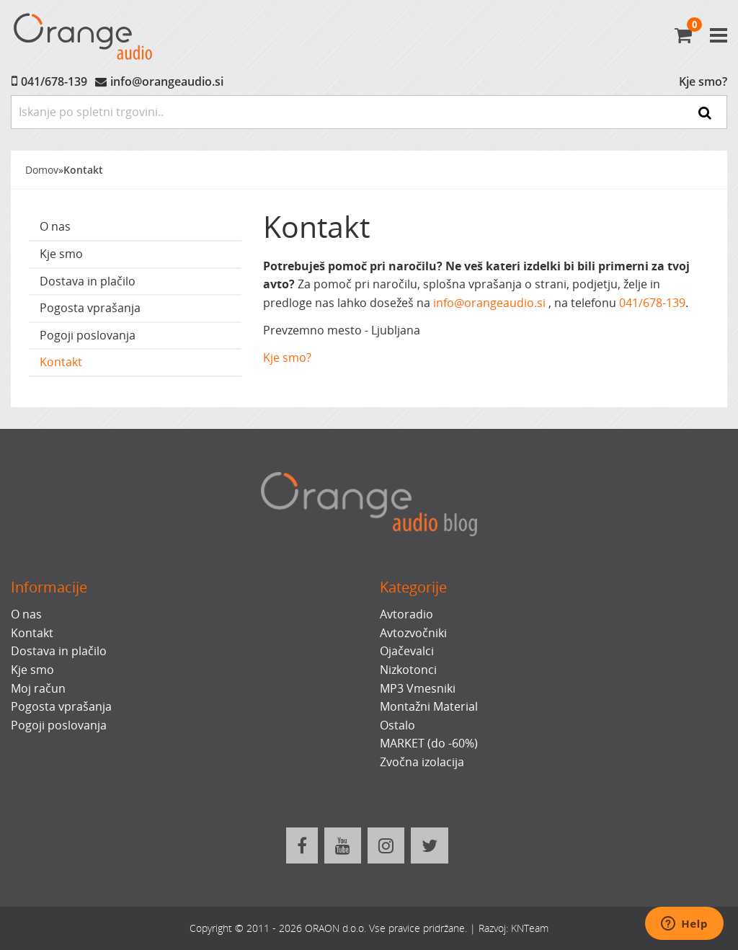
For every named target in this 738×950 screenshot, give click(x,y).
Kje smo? (703, 81)
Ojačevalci (407, 651)
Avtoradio (406, 614)
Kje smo (61, 254)
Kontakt (83, 170)
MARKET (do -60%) (429, 743)
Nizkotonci (408, 670)
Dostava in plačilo (87, 281)
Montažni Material (429, 706)
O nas (55, 226)
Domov (41, 170)
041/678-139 (54, 81)
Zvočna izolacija (422, 762)
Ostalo (397, 725)
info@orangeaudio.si (166, 81)
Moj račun (38, 688)
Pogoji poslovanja (87, 335)
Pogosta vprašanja (90, 308)
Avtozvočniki (413, 633)
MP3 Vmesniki (417, 688)
